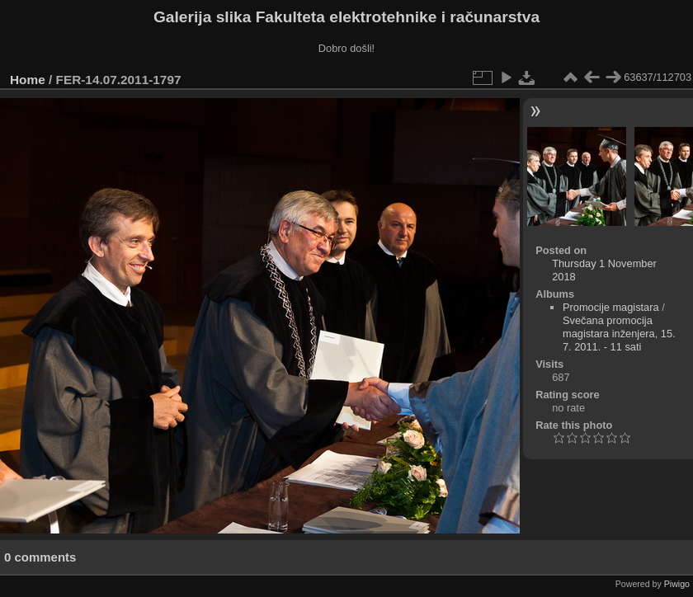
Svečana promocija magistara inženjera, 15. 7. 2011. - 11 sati (619, 333)
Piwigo (677, 584)
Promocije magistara (611, 307)
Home (27, 80)
